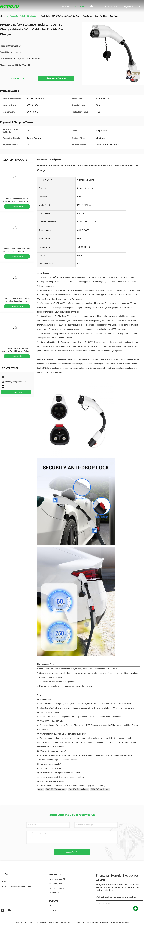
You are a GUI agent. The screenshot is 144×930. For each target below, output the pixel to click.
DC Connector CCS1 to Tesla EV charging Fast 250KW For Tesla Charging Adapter (15, 351)
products (14, 16)
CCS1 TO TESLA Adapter (56, 789)
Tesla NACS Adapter (28, 16)
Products (79, 6)
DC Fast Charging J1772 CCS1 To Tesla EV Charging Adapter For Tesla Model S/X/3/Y (16, 301)
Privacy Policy (20, 922)
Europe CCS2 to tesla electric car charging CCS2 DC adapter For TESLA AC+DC (16, 251)
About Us (94, 6)
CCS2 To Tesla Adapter (100, 789)
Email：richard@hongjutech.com (17, 886)
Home (65, 6)
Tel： (5, 882)
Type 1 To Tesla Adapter (78, 789)
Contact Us (111, 6)
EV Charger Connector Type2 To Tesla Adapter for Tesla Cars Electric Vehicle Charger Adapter (17, 201)
